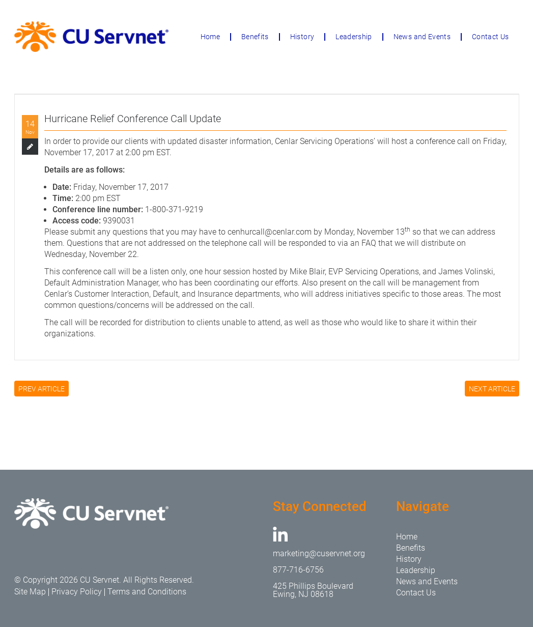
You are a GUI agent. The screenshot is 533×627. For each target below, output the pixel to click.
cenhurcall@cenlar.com (270, 232)
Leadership (353, 37)
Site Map (30, 591)
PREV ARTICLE (41, 389)
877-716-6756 (298, 570)
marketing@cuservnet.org (319, 553)
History (302, 37)
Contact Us (490, 37)
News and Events (422, 37)
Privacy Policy (76, 591)
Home (210, 37)
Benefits (255, 37)
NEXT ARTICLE (492, 389)
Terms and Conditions (146, 591)
